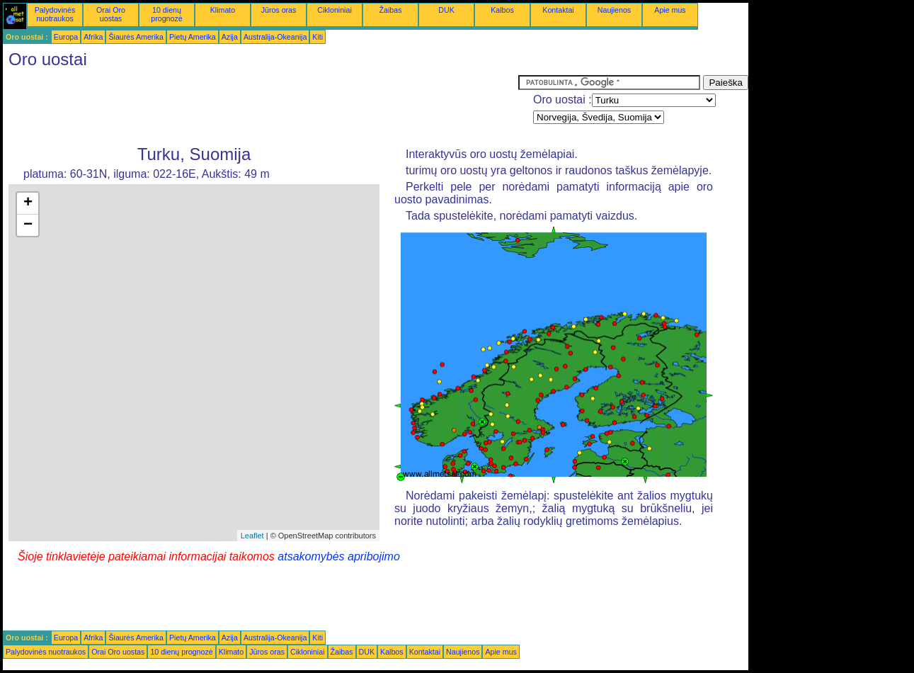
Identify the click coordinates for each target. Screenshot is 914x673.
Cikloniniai (334, 10)
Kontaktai (557, 10)
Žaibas (390, 10)
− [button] (28, 225)
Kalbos (502, 10)
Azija (230, 37)
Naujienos (614, 10)
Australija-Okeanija (275, 37)
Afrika (93, 37)
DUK (446, 10)
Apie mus (669, 10)
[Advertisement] (260, 107)
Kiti (317, 37)
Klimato (223, 10)
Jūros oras (279, 10)
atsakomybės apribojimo (339, 556)
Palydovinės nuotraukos (55, 14)
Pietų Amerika (192, 37)
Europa (66, 37)
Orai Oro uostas (110, 14)
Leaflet (252, 535)
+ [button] (28, 203)
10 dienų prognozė (166, 14)
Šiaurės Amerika (136, 37)
